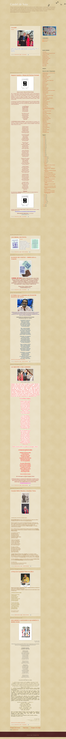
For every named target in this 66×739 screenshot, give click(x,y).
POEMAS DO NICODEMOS (46, 123)
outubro (45, 159)
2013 (44, 154)
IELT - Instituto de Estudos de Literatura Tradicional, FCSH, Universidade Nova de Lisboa (48, 109)
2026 (44, 136)
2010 (44, 206)
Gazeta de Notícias (45, 106)
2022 (44, 142)
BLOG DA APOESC (45, 84)
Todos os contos (44, 128)
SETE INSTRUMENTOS (45, 127)
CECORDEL (44, 94)
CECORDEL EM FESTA (18, 237)
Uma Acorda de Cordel (45, 129)
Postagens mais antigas (35, 729)
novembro (45, 158)
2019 (44, 146)
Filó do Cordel (44, 105)
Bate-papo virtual (44, 55)
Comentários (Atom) (15, 731)
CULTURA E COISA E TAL (46, 101)
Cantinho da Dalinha (45, 91)
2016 (44, 150)
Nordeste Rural (44, 122)
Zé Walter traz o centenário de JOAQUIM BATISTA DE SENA (23, 296)
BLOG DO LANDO (45, 89)
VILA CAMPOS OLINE (45, 132)
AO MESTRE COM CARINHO (21, 367)
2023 (44, 140)
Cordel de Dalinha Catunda (46, 58)
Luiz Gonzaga (44, 64)
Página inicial (25, 729)
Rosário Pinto (45, 41)
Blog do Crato (44, 86)
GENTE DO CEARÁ (45, 63)
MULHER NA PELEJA (47, 189)
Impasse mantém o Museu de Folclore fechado (25, 75)
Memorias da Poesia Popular (46, 118)
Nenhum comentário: (25, 361)
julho (45, 194)
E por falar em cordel (45, 59)
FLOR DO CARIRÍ (45, 60)
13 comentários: (24, 726)
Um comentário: (24, 54)
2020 (44, 144)
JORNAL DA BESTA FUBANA (46, 113)
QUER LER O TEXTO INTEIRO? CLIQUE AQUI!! (18, 359)
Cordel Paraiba (44, 100)
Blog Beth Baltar (44, 81)
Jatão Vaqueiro (44, 112)
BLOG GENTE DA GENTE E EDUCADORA (48, 90)
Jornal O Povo (44, 114)
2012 (44, 155)
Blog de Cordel (44, 85)
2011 (44, 204)
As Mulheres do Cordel (45, 54)
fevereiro (45, 201)
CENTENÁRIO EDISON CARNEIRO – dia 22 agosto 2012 (49, 192)
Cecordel (14, 27)
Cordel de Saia (19, 4)
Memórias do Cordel (45, 119)
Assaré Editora (44, 79)
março (45, 200)
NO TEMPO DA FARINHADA (48, 180)
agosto (45, 162)
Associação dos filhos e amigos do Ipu (47, 80)
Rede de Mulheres (45, 124)
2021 (44, 143)
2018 (44, 147)
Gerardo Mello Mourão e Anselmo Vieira (23, 491)
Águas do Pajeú (44, 75)
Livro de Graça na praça (45, 117)
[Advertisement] (25, 64)
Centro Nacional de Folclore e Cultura (47, 95)
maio (45, 197)
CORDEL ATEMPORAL (45, 99)
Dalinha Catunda (45, 39)
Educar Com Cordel (45, 104)
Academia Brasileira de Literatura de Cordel (48, 53)
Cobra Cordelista (44, 96)
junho (45, 196)
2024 (44, 139)
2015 (44, 151)
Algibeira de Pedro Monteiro (46, 76)
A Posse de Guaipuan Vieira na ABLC (22, 571)
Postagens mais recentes (15, 729)
